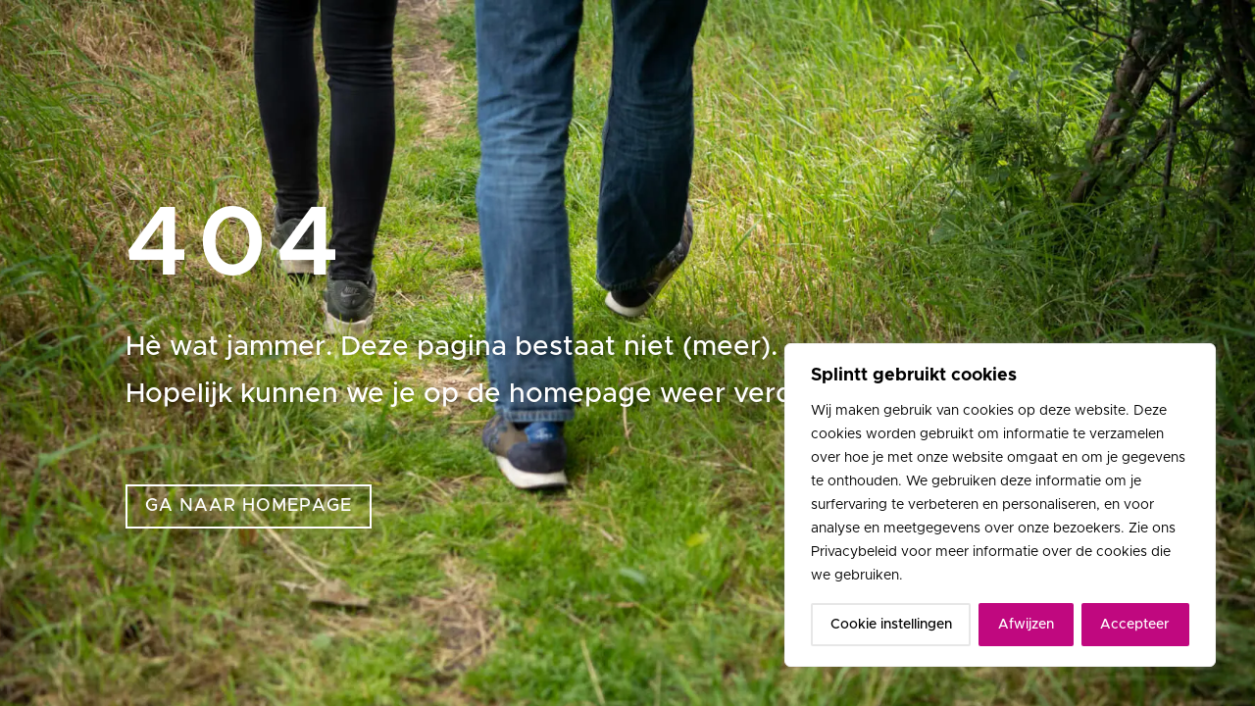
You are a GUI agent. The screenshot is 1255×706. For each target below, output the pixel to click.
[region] (1000, 505)
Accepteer (1135, 624)
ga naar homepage (248, 506)
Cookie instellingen (891, 624)
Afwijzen (1026, 624)
